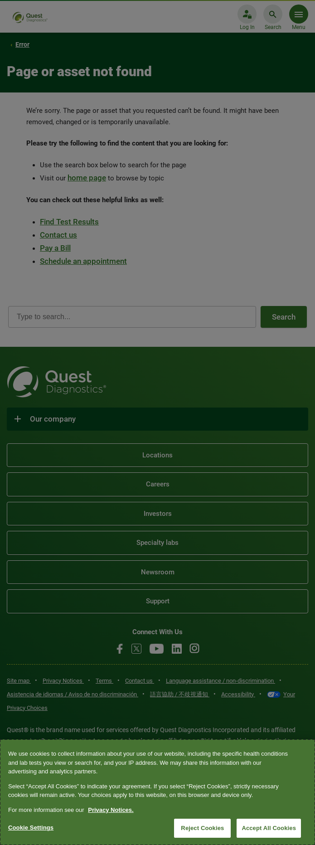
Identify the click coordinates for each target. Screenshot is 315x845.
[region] (157, 792)
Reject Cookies (202, 828)
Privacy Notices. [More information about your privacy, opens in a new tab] (110, 809)
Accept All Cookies (269, 828)
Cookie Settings (30, 827)
